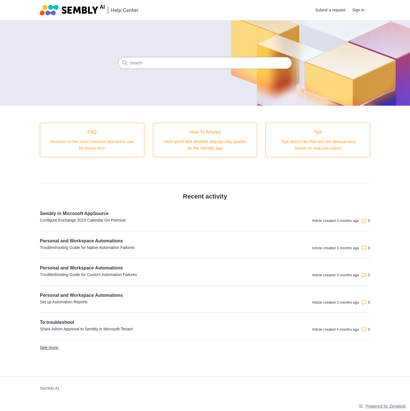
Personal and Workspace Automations (81, 240)
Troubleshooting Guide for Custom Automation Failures (88, 274)
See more (49, 347)
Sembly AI (49, 388)
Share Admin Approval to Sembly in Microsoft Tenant (86, 329)
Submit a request (330, 10)
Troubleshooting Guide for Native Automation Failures (87, 247)
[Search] (205, 63)
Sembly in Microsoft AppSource (74, 213)
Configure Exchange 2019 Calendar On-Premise (83, 220)
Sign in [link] (358, 10)
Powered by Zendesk (386, 406)
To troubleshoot (57, 322)
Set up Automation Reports (63, 302)
